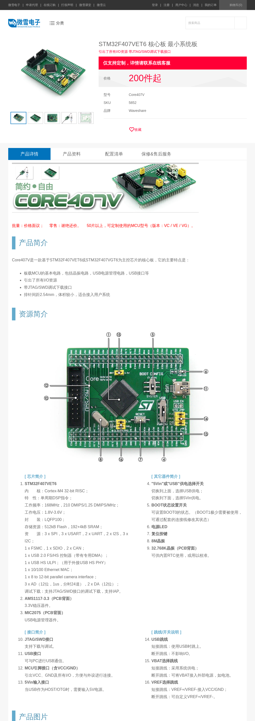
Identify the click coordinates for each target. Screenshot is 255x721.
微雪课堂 (85, 5)
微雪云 (101, 5)
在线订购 (50, 5)
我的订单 (211, 5)
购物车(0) (236, 5)
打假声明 (67, 5)
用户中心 (181, 5)
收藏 (137, 130)
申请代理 (32, 5)
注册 (167, 5)
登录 (155, 5)
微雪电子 (14, 5)
